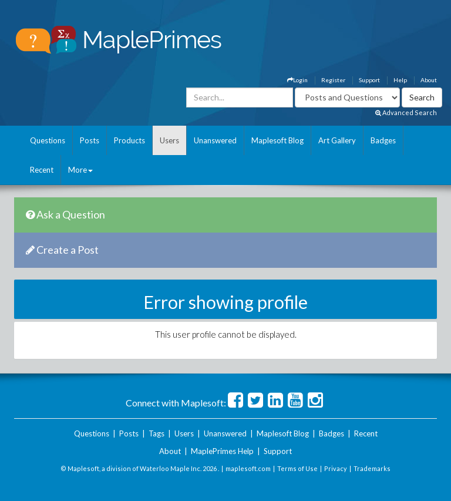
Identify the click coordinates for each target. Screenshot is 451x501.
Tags (156, 433)
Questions (47, 140)
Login (297, 79)
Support (369, 79)
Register (333, 79)
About (428, 79)
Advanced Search (406, 112)
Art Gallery (337, 140)
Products (129, 140)
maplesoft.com (248, 468)
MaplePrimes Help (222, 451)
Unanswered (215, 140)
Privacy (335, 468)
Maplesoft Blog (277, 140)
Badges (383, 140)
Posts (89, 140)
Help (400, 79)
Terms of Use (297, 468)
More (80, 169)
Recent (41, 169)
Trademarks (372, 468)
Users (169, 140)
